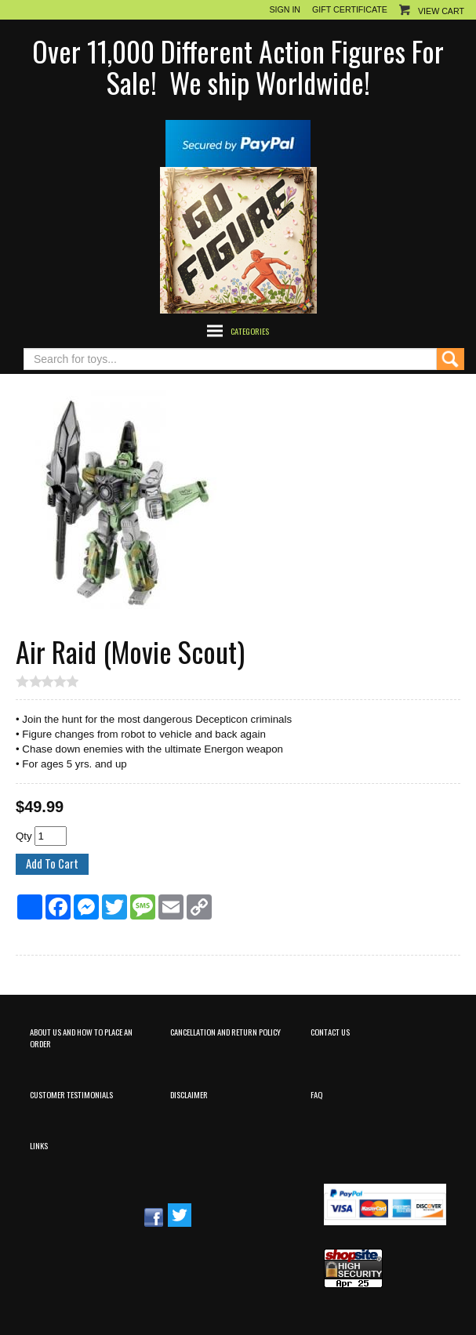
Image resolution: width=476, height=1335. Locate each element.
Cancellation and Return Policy (225, 1031)
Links (39, 1145)
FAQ (316, 1094)
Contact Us (330, 1031)
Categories (250, 331)
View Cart (441, 11)
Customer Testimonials (71, 1094)
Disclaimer (189, 1094)
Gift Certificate (349, 9)
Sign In (284, 9)
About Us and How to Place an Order (81, 1037)
